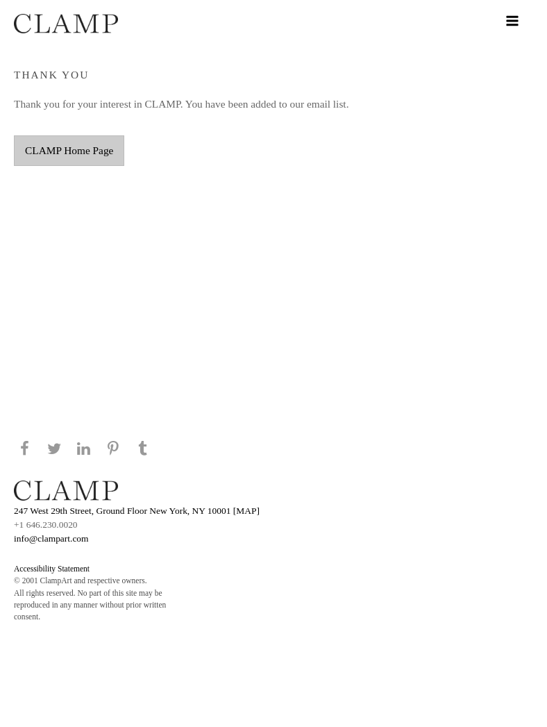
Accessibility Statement (52, 569)
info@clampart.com (51, 538)
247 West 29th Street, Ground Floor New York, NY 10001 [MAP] (137, 510)
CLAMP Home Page (69, 150)
